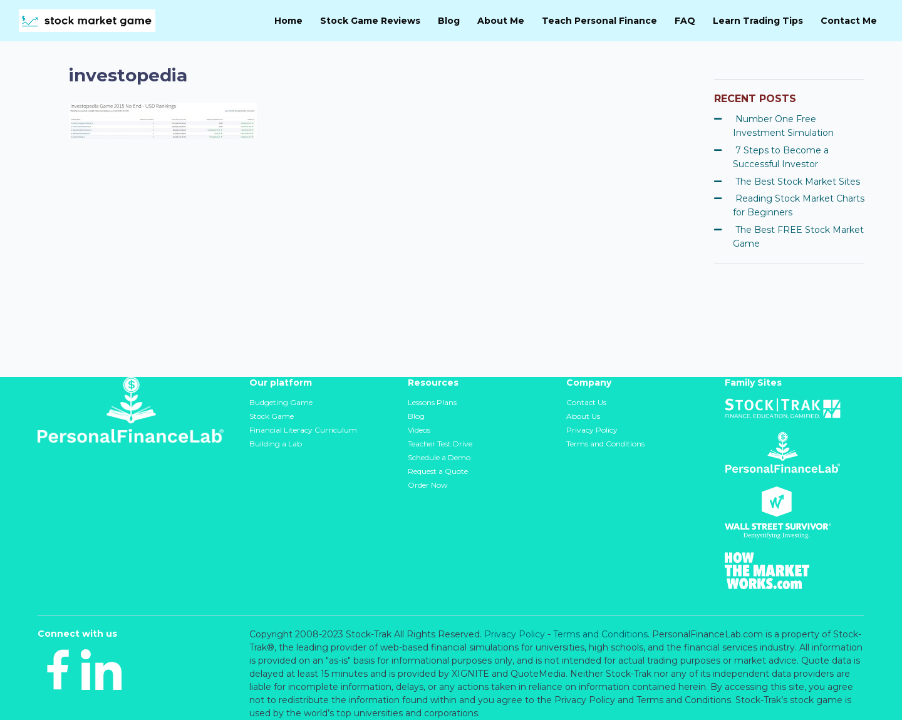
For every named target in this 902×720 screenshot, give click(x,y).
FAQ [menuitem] (685, 20)
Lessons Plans (432, 402)
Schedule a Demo (439, 457)
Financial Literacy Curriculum (303, 430)
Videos (419, 430)
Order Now (428, 485)
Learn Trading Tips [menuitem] (758, 20)
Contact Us (586, 402)
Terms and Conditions (605, 443)
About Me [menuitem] (500, 20)
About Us (583, 416)
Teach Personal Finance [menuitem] (599, 20)
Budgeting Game (281, 402)
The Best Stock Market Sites (797, 181)
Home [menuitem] (288, 20)
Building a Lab (275, 443)
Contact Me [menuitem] (849, 20)
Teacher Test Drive (440, 443)
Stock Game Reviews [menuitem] (370, 20)
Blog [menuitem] (449, 20)
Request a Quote (438, 471)
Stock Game (271, 416)
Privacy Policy (592, 430)
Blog (416, 416)
